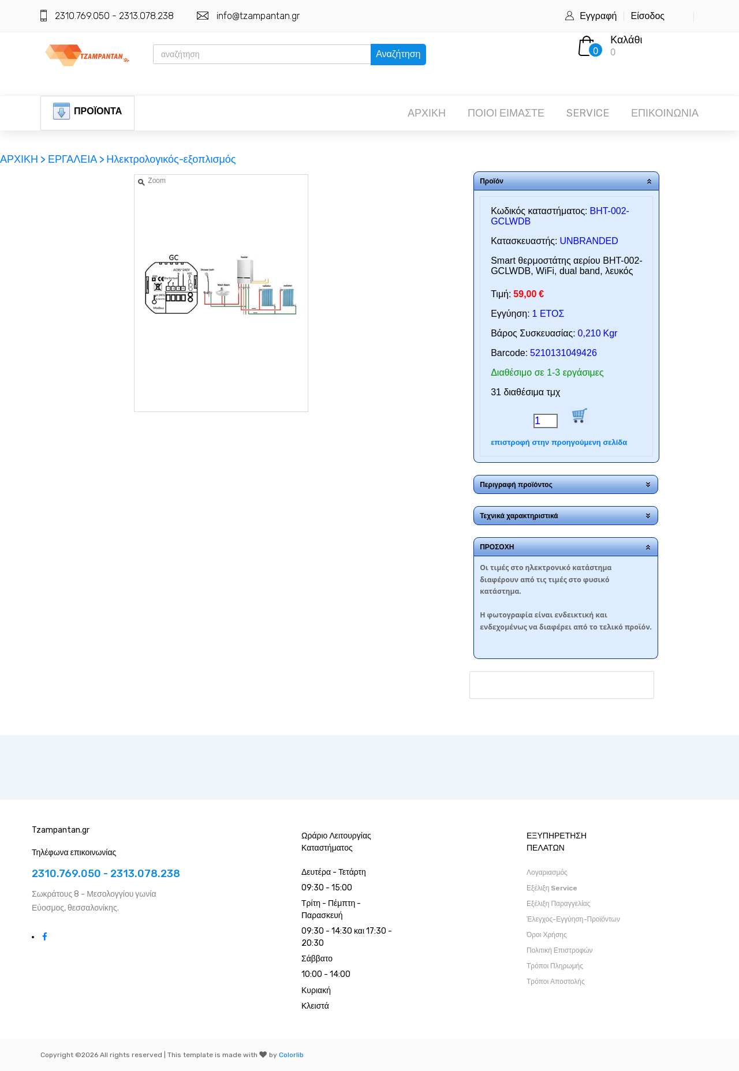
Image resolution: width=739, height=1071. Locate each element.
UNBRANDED (588, 241)
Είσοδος (647, 15)
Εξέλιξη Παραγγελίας (559, 904)
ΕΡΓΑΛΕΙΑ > (76, 159)
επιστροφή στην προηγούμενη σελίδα (559, 442)
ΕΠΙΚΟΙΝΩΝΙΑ (665, 113)
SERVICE (587, 113)
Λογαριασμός (547, 872)
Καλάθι (626, 39)
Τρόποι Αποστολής (556, 982)
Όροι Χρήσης (547, 935)
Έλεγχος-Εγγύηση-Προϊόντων (573, 919)
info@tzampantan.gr (258, 15)
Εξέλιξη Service (552, 888)
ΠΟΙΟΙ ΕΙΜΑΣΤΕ (506, 113)
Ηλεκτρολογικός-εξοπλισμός (171, 159)
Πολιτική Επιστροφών (560, 950)
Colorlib (291, 1055)
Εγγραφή (598, 15)
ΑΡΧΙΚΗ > (24, 159)
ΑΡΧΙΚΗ (427, 113)
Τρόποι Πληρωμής (555, 966)
